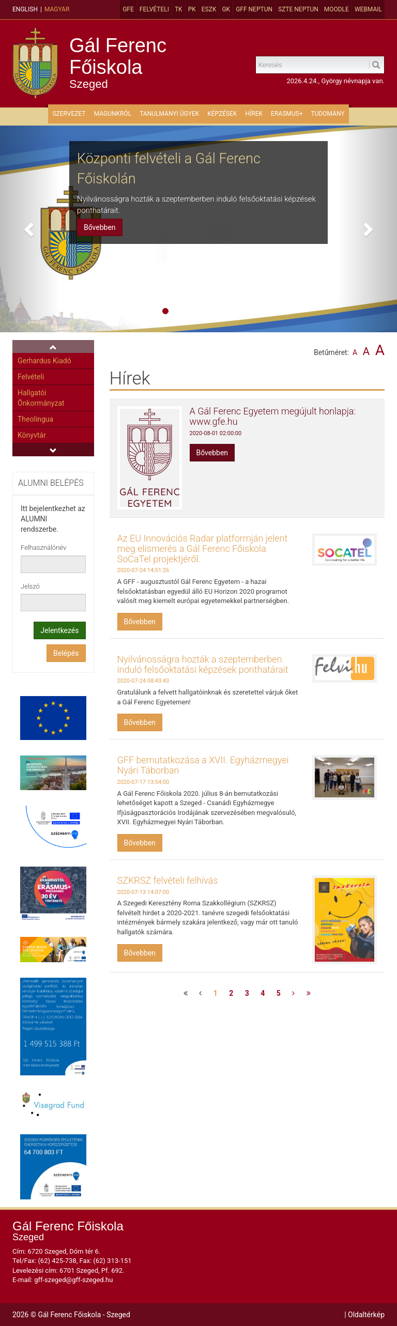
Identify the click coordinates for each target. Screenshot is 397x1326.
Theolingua (35, 419)
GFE (128, 9)
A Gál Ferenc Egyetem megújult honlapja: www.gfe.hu (273, 416)
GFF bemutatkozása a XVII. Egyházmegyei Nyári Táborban (203, 765)
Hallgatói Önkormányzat (41, 398)
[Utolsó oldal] (308, 993)
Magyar (56, 9)
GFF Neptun (254, 9)
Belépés (66, 653)
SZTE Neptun (298, 9)
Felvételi (154, 9)
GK (226, 9)
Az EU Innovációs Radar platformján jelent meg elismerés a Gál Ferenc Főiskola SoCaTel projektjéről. (202, 548)
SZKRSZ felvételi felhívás (167, 880)
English (25, 9)
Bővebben (100, 227)
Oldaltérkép (366, 1314)
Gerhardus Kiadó (44, 361)
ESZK (209, 9)
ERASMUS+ (286, 113)
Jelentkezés (59, 630)
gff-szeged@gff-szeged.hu (73, 1280)
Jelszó (30, 586)
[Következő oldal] (293, 993)
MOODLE (336, 9)
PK (192, 9)
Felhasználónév (43, 547)
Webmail (368, 9)
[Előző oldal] (200, 993)
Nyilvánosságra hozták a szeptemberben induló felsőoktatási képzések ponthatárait (202, 664)
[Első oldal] (185, 993)
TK (178, 9)
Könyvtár (32, 435)
